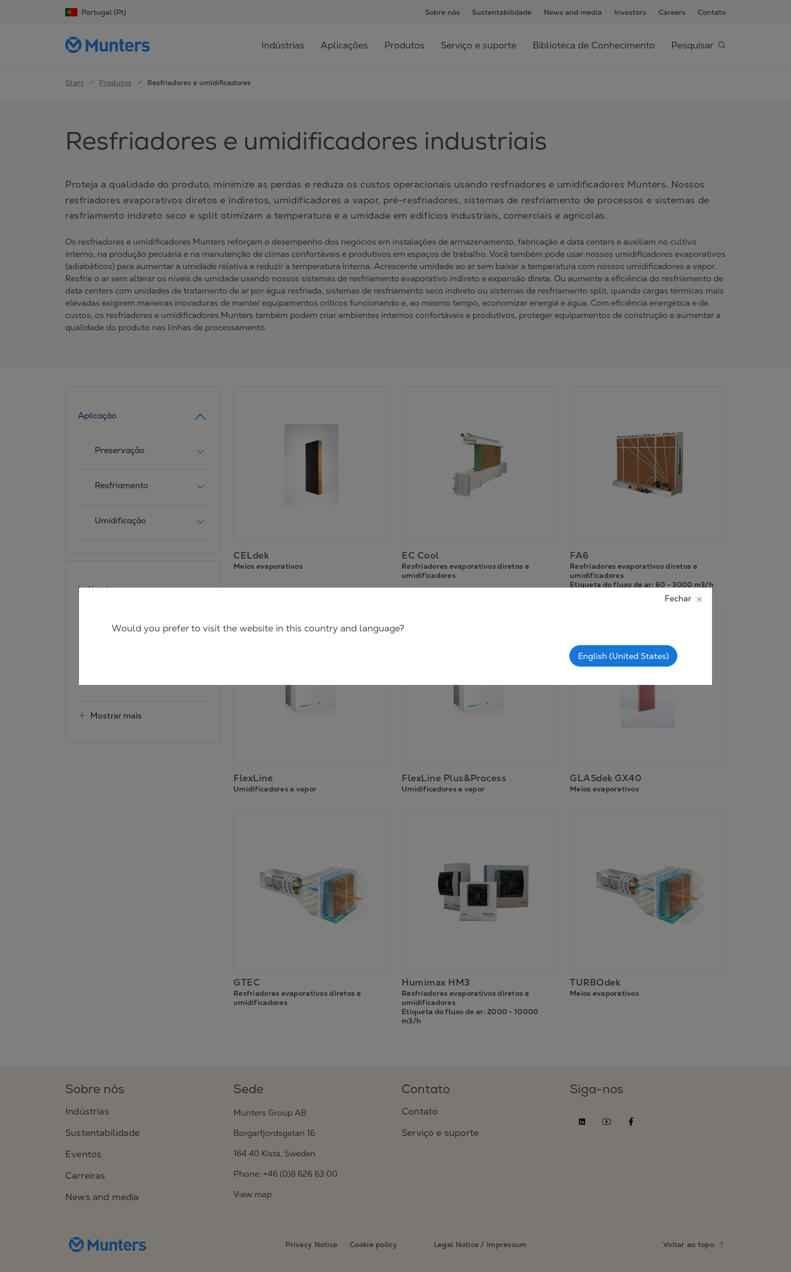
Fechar (684, 598)
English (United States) (623, 656)
